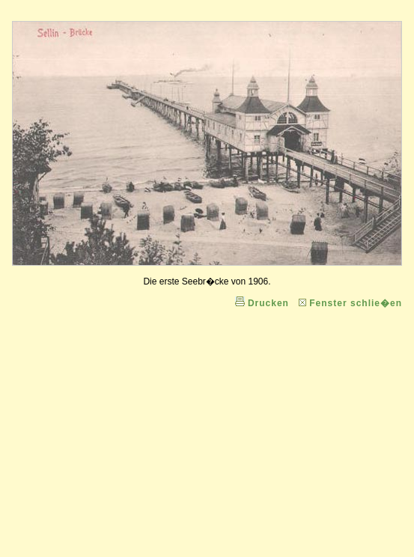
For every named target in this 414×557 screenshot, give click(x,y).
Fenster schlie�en (355, 303)
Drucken (268, 303)
